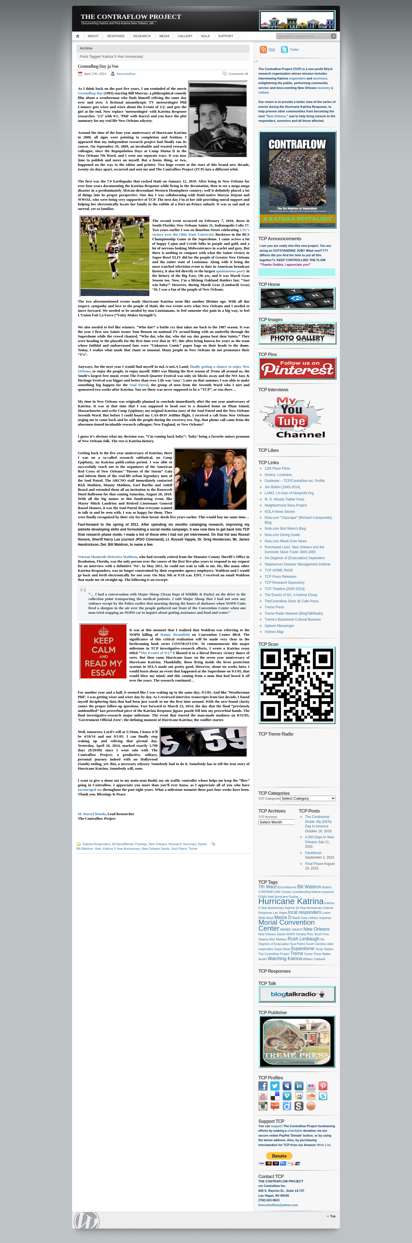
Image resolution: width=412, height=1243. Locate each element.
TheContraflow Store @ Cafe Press (291, 601)
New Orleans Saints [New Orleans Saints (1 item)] (271, 934)
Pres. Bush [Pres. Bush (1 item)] (314, 934)
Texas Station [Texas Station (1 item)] (324, 949)
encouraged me (90, 789)
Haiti (98, 848)
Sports (202, 844)
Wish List (323, 1145)
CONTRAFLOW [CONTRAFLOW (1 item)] (269, 891)
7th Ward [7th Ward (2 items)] (267, 886)
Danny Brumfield (175, 634)
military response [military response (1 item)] (319, 918)
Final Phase (314, 864)
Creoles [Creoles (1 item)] (286, 891)
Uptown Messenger (279, 626)
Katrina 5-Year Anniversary (121, 848)
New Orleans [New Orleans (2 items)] (317, 929)
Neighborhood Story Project (286, 505)
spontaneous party (230, 271)
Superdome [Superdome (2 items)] (302, 948)
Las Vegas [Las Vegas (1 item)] (280, 912)
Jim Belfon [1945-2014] (282, 487)
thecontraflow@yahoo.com (278, 1205)
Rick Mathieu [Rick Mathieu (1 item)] (278, 939)
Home (78, 36)
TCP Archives (267, 817)
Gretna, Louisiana (278, 475)
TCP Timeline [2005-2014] (284, 589)
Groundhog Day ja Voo (98, 66)
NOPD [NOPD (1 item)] (290, 934)
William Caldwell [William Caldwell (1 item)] (314, 959)
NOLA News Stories (280, 512)
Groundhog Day (90, 93)
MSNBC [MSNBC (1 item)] (285, 929)
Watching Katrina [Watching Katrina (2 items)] (285, 958)
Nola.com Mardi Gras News (286, 541)
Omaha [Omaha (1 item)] (301, 934)
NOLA (205, 36)
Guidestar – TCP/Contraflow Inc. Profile (295, 481)
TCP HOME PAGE (279, 570)
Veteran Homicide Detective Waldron (107, 557)
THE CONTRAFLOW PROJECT (131, 16)
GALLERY (185, 36)
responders (297, 78)
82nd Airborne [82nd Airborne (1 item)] (287, 887)
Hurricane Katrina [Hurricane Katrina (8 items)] (291, 901)
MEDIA (164, 36)
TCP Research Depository (284, 583)
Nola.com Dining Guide (282, 535)
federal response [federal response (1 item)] (322, 891)
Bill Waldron (84, 848)
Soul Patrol (139, 385)
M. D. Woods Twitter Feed (284, 499)
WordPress (87, 1220)
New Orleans (157, 844)
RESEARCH (142, 36)
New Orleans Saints (155, 848)
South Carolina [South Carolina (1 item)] (316, 944)
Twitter (294, 49)
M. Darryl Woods (92, 814)
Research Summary (182, 844)
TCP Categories (269, 798)
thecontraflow (126, 74)
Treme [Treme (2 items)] (296, 953)
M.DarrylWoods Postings (129, 844)
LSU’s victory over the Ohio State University (200, 232)
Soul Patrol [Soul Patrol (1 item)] (297, 944)
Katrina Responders (96, 844)
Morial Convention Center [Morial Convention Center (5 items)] (286, 925)
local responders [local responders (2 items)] (304, 912)
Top (333, 1216)
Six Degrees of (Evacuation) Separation (295, 558)
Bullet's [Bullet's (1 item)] (327, 887)
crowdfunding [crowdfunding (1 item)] (301, 891)
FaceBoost (313, 853)
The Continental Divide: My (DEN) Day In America (318, 821)
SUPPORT (225, 36)
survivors (320, 78)
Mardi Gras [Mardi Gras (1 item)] (300, 918)
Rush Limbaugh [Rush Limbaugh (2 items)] (304, 938)
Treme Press (274, 607)
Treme (192, 848)
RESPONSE (116, 36)
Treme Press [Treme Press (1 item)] (313, 954)
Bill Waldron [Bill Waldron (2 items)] (309, 886)
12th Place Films (277, 468)
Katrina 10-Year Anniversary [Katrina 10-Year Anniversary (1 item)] (304, 908)
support (276, 1126)
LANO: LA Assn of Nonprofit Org (289, 493)
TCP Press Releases (280, 577)
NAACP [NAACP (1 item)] (297, 929)
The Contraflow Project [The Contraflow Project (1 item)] (273, 954)
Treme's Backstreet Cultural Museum (293, 619)
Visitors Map (274, 632)
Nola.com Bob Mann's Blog (285, 529)
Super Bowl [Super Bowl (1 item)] (282, 949)
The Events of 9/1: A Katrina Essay (291, 595)
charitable (295, 1130)
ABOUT (93, 36)
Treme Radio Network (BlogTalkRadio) (294, 613)
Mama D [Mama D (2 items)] (283, 917)
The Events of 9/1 (155, 653)
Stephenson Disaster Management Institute (297, 564)
